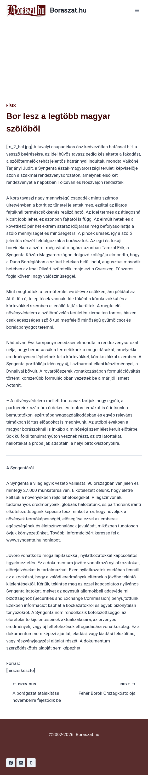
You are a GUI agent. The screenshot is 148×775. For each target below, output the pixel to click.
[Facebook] (10, 762)
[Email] (20, 762)
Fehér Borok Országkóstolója (106, 688)
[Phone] (31, 762)
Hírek (11, 105)
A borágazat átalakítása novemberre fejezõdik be (41, 691)
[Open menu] (137, 10)
